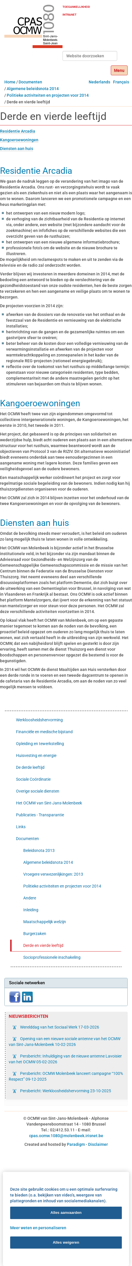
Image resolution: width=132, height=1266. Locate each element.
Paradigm (76, 1144)
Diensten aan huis (16, 148)
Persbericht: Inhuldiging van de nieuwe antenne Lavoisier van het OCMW (65, 1059)
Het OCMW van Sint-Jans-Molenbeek (49, 803)
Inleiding (30, 910)
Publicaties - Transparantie (40, 815)
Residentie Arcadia (17, 131)
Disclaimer (98, 1144)
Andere (29, 898)
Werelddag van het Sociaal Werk (59, 1027)
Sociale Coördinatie (33, 779)
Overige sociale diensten (37, 791)
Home (9, 82)
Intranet (69, 14)
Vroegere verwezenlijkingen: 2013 (53, 874)
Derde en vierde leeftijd (43, 945)
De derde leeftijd (30, 767)
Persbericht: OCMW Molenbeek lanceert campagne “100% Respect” (66, 1076)
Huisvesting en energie (36, 755)
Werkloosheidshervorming (39, 720)
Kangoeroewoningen (19, 140)
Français (121, 82)
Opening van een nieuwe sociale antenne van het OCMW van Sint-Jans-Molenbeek (64, 1041)
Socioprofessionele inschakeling (52, 957)
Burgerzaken (34, 933)
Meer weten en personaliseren (38, 1227)
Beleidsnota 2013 (39, 850)
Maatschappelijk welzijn (44, 921)
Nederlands (99, 82)
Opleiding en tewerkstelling (40, 743)
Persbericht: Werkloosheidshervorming (65, 1090)
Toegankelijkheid (76, 6)
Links (21, 826)
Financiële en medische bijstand (44, 731)
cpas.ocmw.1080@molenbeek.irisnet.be (66, 1135)
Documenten (30, 82)
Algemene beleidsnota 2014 (33, 88)
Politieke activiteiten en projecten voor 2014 (48, 95)
